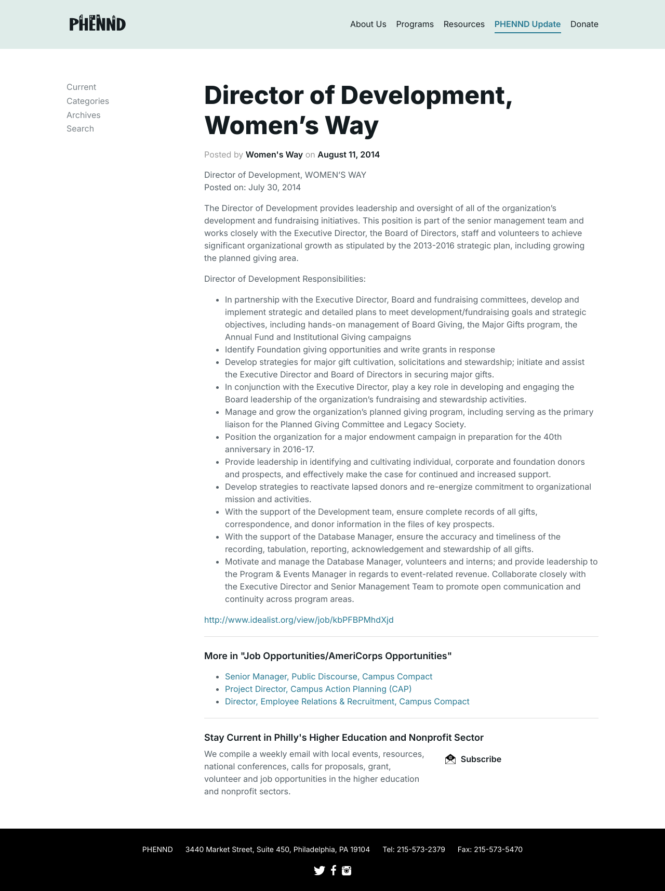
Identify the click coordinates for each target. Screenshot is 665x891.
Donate (584, 24)
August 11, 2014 (348, 154)
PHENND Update (528, 24)
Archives (83, 115)
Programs (415, 24)
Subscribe (473, 759)
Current (81, 87)
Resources (464, 24)
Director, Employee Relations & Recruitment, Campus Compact (347, 701)
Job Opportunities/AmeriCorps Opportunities (345, 656)
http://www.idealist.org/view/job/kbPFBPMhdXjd (299, 619)
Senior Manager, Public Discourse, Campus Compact (329, 676)
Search (80, 128)
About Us (368, 24)
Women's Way (274, 154)
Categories (87, 101)
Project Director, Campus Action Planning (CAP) (318, 689)
